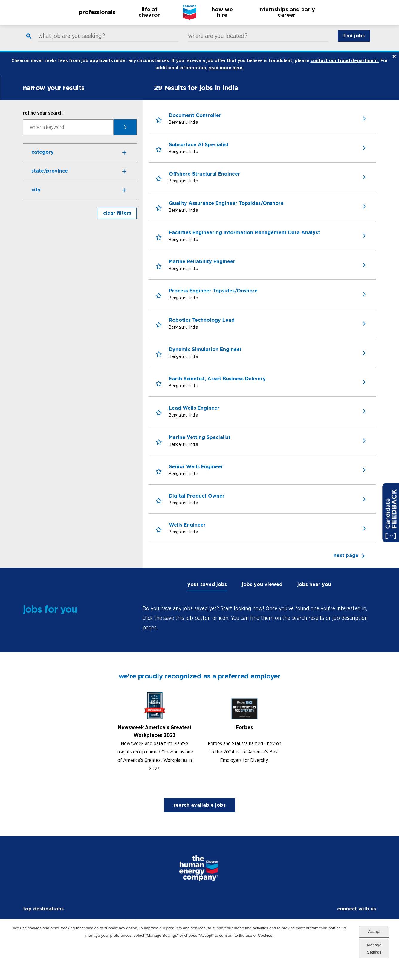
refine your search (43, 119)
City (36, 196)
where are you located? (217, 42)
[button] (159, 126)
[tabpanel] (259, 624)
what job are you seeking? (71, 42)
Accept (374, 931)
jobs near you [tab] (314, 591)
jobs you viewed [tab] (262, 591)
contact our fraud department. (345, 67)
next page (346, 562)
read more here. (226, 74)
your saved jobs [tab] (207, 591)
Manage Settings (374, 948)
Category (42, 158)
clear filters (117, 219)
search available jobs (199, 811)
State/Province (49, 177)
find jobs (354, 42)
